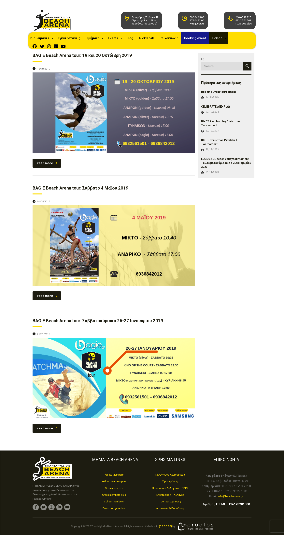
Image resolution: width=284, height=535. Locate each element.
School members (114, 501)
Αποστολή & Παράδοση (170, 508)
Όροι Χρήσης (170, 481)
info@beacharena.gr (230, 496)
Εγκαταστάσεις (74, 40)
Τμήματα (97, 40)
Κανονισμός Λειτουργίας (170, 474)
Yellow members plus (114, 481)
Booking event (200, 40)
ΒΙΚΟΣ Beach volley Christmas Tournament (220, 125)
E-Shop (222, 40)
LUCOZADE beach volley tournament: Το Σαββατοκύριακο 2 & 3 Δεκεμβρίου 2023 (226, 164)
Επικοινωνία (173, 40)
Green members (114, 488)
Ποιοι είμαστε (43, 40)
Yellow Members (114, 474)
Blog (135, 40)
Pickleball (151, 40)
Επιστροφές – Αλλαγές (170, 494)
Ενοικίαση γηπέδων (114, 508)
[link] (165, 526)
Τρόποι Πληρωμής (170, 501)
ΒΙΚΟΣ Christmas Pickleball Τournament (219, 144)
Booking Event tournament (218, 93)
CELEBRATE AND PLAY (215, 108)
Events (118, 40)
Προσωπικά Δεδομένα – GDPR (170, 488)
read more (47, 165)
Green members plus (114, 494)
